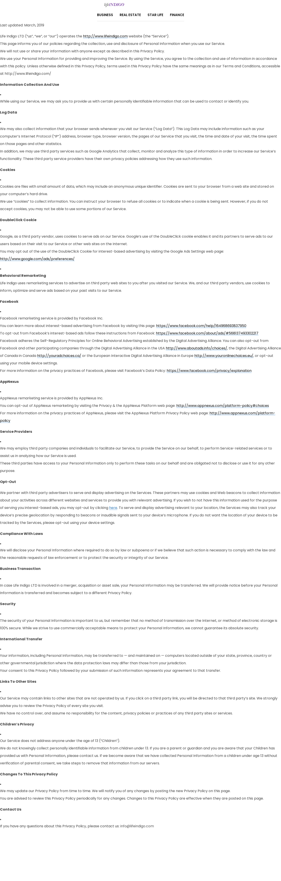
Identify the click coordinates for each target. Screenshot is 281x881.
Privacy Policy (100, 855)
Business (105, 15)
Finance (177, 15)
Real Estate (130, 15)
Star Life (155, 15)
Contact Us (144, 855)
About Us (123, 855)
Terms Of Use (182, 855)
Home (163, 855)
